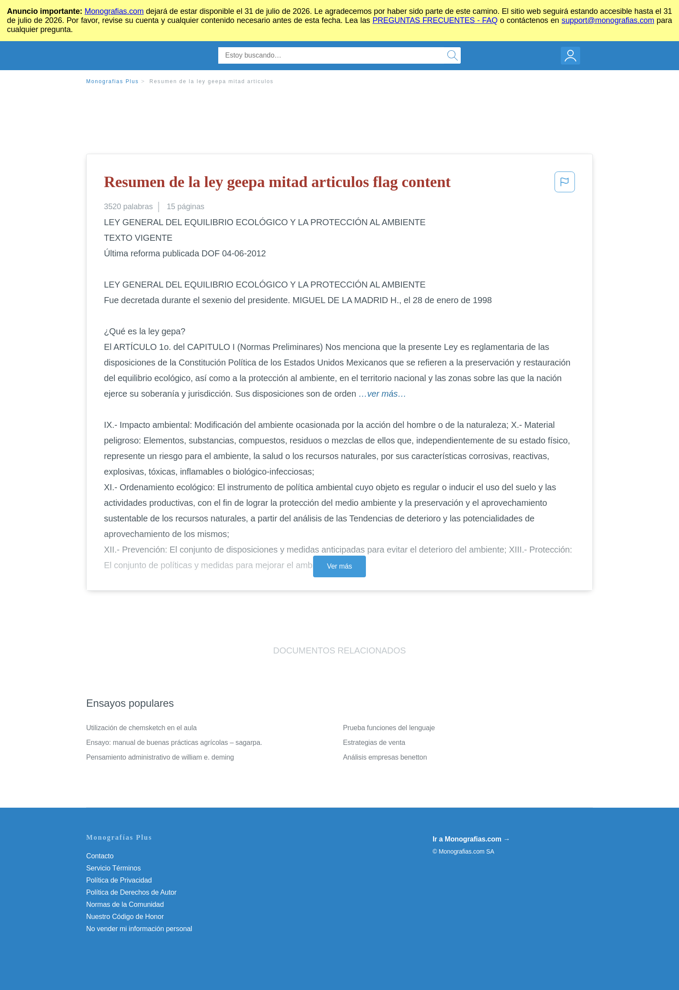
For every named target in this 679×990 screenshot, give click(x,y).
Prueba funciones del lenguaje (389, 727)
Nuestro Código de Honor (125, 916)
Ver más (339, 566)
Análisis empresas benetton (385, 757)
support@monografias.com (608, 20)
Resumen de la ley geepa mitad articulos (211, 81)
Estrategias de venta (374, 742)
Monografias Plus (112, 81)
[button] (564, 184)
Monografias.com (114, 11)
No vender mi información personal (139, 928)
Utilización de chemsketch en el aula (141, 727)
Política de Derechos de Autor (131, 892)
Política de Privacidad (119, 880)
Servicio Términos (113, 868)
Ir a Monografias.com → (471, 839)
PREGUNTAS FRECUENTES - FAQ (435, 20)
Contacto (99, 856)
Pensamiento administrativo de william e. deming (160, 757)
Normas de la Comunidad (125, 904)
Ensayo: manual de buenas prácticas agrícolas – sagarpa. (174, 742)
